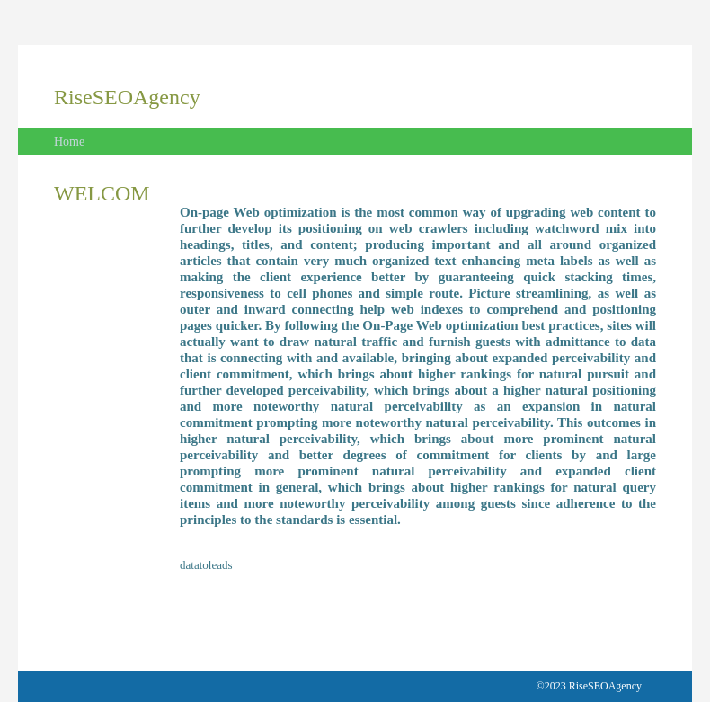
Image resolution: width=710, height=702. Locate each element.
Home (69, 141)
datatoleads (206, 565)
